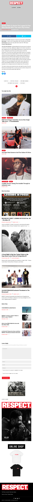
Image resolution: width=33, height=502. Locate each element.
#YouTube (23, 83)
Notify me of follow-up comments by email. (13, 370)
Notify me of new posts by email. (10, 373)
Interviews (5, 181)
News (4, 23)
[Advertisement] (16, 77)
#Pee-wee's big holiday (13, 83)
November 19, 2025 (5, 309)
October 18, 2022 (4, 334)
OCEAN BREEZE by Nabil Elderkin (9, 307)
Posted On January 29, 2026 (6, 222)
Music (4, 117)
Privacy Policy (10, 494)
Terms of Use (4, 494)
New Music (10, 117)
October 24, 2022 (4, 326)
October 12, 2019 (4, 186)
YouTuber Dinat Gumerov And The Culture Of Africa (16, 152)
